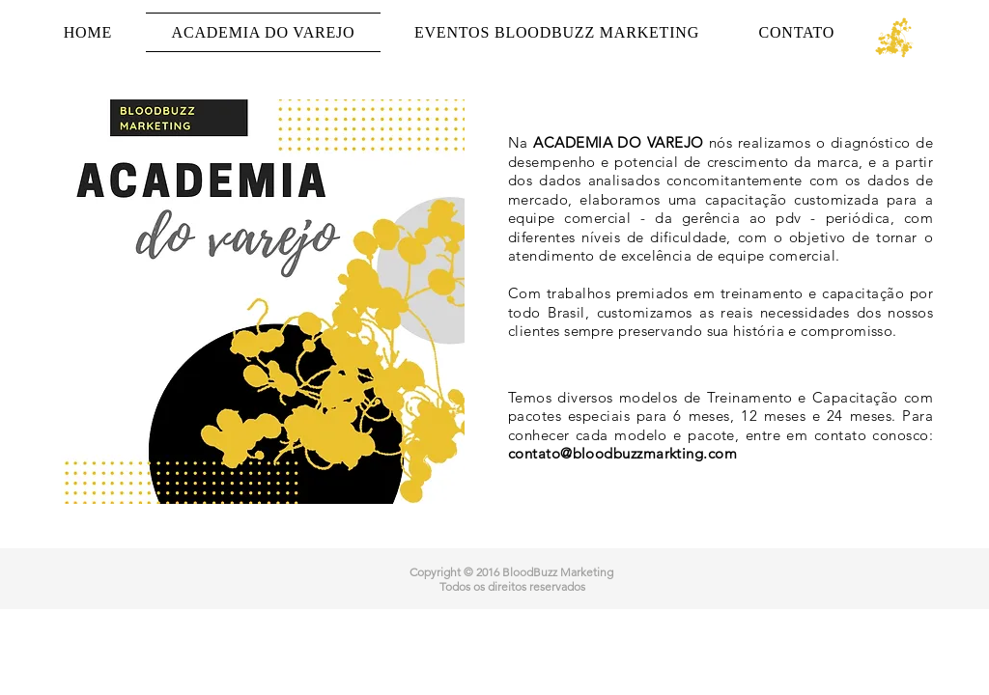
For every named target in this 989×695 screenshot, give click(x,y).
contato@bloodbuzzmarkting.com (622, 453)
